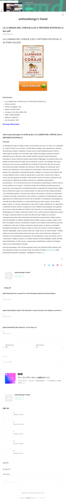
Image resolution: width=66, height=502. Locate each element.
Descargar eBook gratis (11, 124)
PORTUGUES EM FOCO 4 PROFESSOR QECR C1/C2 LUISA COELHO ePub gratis (37, 441)
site (43, 252)
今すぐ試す (29, 8)
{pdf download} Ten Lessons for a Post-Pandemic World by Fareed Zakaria (29, 293)
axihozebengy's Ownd (33, 19)
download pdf (51, 250)
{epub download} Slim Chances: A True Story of (19, 328)
